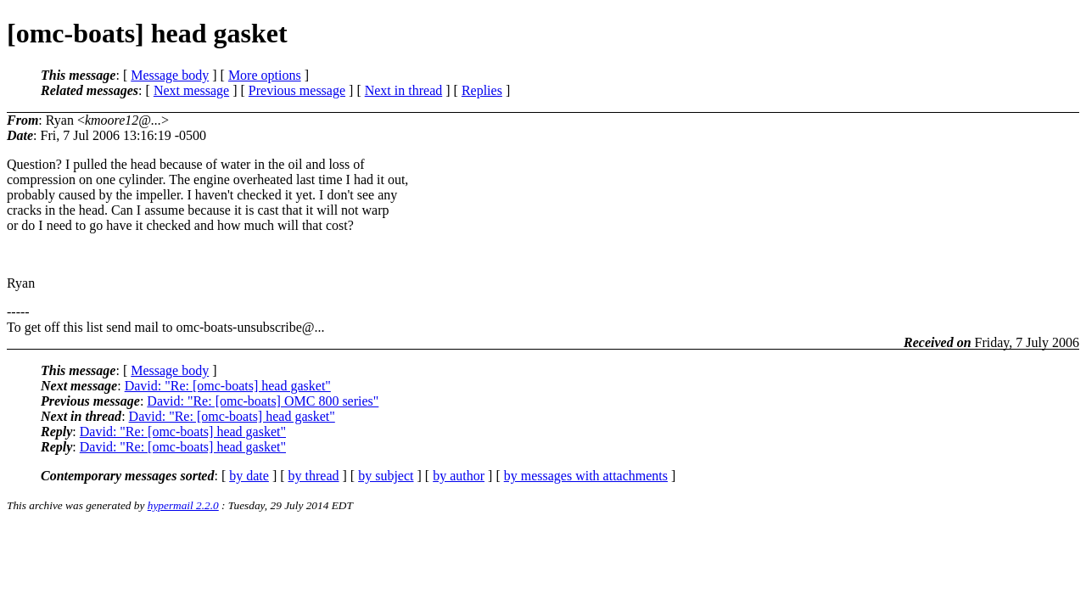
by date (249, 475)
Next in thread (404, 90)
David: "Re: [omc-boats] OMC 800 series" (262, 401)
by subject (385, 475)
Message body (170, 75)
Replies (482, 90)
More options (264, 75)
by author (458, 475)
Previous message (297, 90)
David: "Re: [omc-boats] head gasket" (228, 385)
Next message (191, 90)
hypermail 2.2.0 (183, 505)
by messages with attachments (586, 475)
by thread (313, 475)
